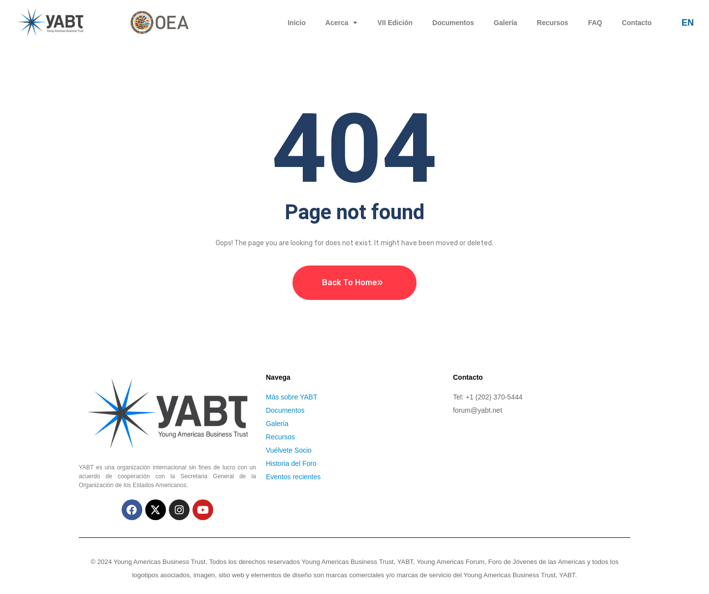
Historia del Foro (291, 463)
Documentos (453, 23)
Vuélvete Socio (289, 450)
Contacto (637, 23)
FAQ (595, 23)
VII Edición (395, 23)
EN (687, 23)
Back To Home (349, 282)
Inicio (297, 23)
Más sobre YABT (292, 397)
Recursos (552, 23)
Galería (505, 23)
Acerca (341, 22)
